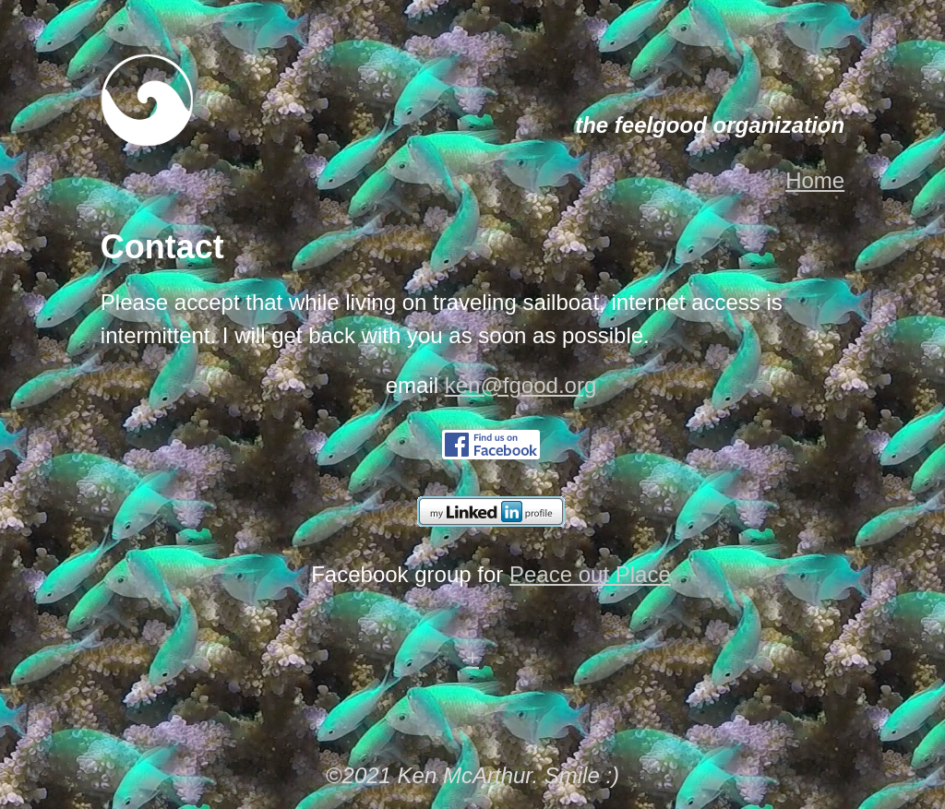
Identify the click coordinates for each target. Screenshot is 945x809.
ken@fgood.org (520, 385)
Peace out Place (590, 574)
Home (814, 180)
